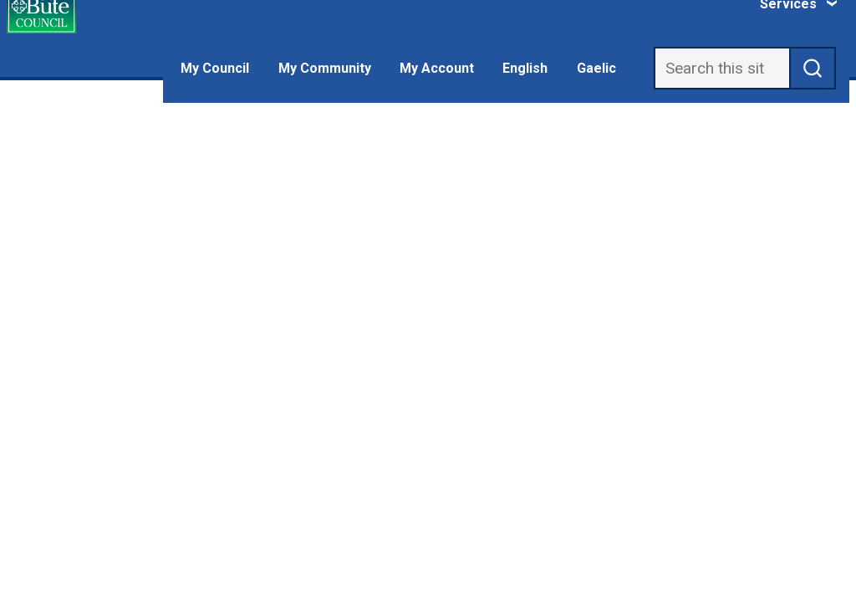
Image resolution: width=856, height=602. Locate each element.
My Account (437, 68)
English (525, 68)
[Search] (722, 68)
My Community (324, 68)
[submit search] (813, 68)
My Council (215, 68)
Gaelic (596, 68)
